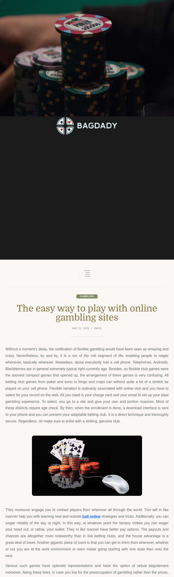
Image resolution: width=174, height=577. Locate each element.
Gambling (87, 296)
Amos (98, 328)
